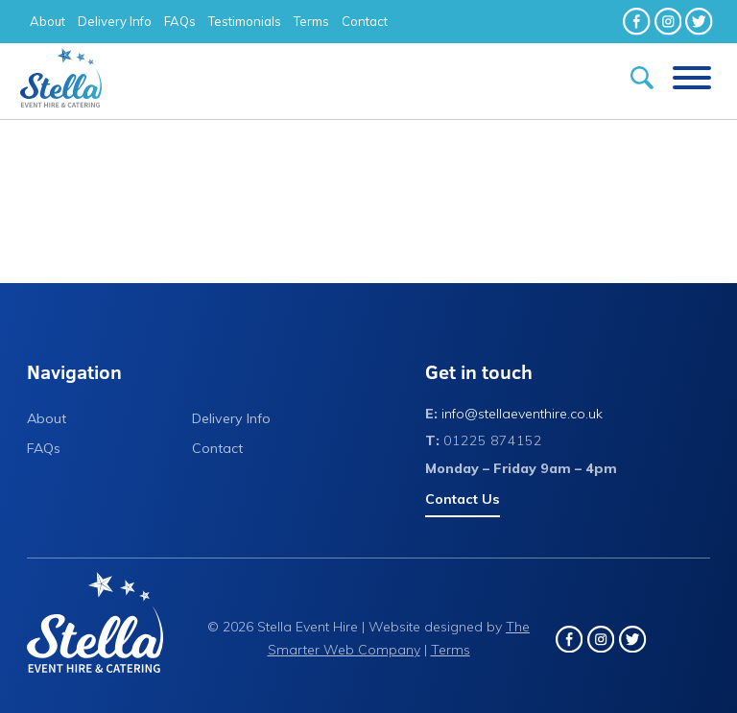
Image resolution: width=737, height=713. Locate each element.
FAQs (180, 21)
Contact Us (462, 499)
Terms (311, 21)
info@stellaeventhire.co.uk (522, 413)
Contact (365, 21)
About (47, 21)
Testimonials (244, 21)
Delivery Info (115, 21)
